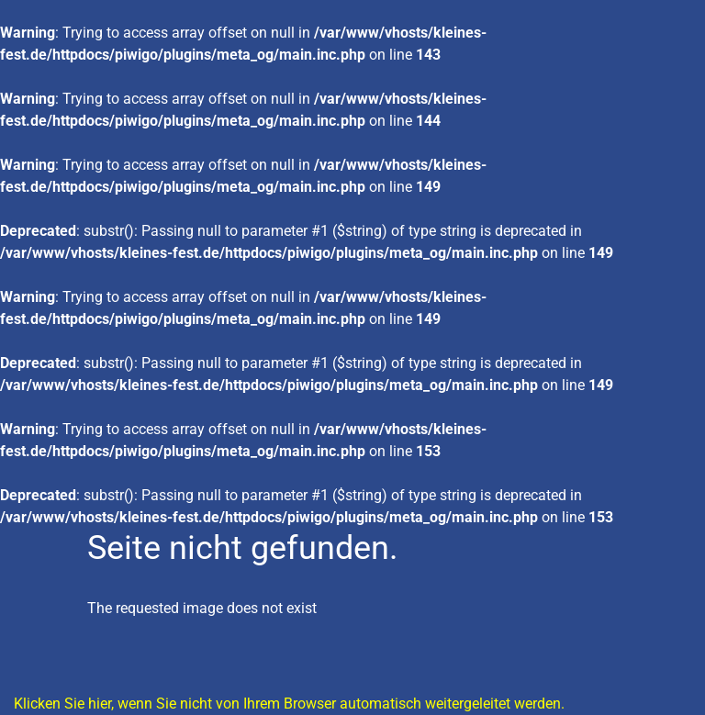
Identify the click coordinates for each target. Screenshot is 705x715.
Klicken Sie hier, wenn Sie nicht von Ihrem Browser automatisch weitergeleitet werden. (289, 703)
